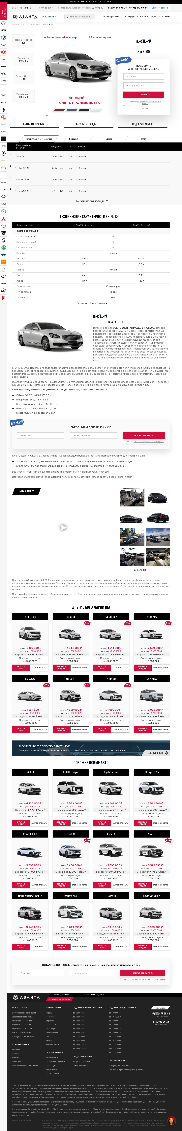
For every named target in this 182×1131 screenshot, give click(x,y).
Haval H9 (111, 833)
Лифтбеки (50, 1018)
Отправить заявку (142, 972)
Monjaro (152, 833)
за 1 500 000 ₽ (115, 1030)
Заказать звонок (160, 8)
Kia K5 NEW (152, 615)
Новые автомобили (54, 1055)
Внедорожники (52, 1030)
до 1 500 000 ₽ (79, 1038)
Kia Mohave (152, 677)
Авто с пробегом (111, 16)
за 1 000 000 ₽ (115, 1010)
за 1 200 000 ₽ (115, 1018)
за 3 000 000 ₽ (115, 1042)
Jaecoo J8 (111, 895)
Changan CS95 (152, 771)
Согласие (145, 441)
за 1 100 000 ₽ (115, 1014)
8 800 (161, 1019)
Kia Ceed (71, 615)
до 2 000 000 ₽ (79, 1042)
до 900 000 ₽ (78, 1030)
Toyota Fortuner (111, 771)
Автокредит (130, 16)
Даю (144, 977)
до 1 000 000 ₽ (79, 1034)
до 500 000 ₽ (78, 1014)
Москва (27, 8)
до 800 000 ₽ (78, 1026)
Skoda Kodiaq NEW (151, 895)
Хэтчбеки (50, 1014)
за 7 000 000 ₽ (115, 1050)
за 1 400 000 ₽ (115, 1026)
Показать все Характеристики (91, 303)
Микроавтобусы (52, 1042)
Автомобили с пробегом (56, 1059)
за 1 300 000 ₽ (115, 1022)
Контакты (164, 16)
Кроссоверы (51, 1026)
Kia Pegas (111, 677)
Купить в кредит (61, 667)
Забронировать (39, 667)
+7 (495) (154, 752)
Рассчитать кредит (144, 435)
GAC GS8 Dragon (70, 771)
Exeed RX (71, 833)
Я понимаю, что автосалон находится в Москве (145, 443)
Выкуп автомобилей (81, 1059)
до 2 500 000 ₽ (79, 1046)
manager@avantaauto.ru (119, 1063)
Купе (47, 1034)
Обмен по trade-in (80, 1063)
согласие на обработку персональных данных (146, 977)
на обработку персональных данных (149, 441)
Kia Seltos (71, 677)
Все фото (139, 569)
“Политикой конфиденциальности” (107, 1106)
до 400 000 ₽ (78, 1010)
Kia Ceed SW (111, 615)
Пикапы (49, 1038)
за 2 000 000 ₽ (115, 1034)
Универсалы (51, 1022)
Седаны (49, 1010)
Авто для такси (52, 1071)
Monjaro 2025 (70, 895)
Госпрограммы (51, 1067)
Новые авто (50, 16)
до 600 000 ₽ (78, 1018)
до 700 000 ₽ (78, 1022)
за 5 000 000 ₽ (115, 1046)
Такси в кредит (148, 16)
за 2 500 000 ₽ (115, 1038)
